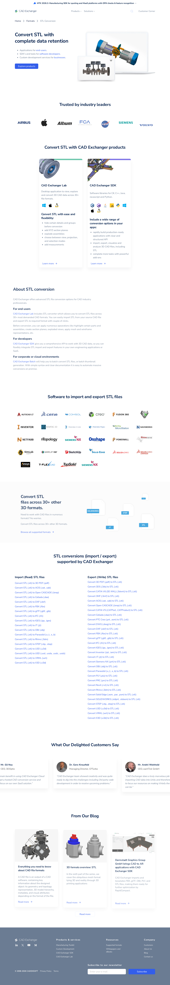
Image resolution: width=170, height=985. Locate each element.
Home (18, 21)
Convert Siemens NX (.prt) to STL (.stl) (107, 661)
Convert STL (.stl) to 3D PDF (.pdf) (32, 583)
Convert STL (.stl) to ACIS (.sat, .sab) (33, 587)
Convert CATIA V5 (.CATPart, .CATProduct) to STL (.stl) (115, 610)
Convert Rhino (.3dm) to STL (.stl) (104, 689)
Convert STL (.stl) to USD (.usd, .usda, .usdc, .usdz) (40, 653)
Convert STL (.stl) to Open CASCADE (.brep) (37, 592)
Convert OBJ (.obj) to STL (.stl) (102, 666)
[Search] (131, 11)
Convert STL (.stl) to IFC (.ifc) (29, 616)
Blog (146, 953)
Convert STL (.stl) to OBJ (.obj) (30, 629)
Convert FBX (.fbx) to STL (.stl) (103, 633)
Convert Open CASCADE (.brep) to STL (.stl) (110, 605)
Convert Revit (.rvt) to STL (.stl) (103, 685)
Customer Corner (147, 11)
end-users (41, 50)
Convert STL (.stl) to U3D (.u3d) (30, 648)
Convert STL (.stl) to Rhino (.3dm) (31, 639)
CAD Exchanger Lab (13, 313)
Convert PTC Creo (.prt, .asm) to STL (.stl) (108, 619)
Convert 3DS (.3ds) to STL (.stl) (103, 586)
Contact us (148, 956)
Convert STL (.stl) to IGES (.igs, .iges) (33, 620)
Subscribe (142, 971)
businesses (59, 57)
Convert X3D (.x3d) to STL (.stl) (103, 718)
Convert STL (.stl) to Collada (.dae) (32, 597)
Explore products (26, 66)
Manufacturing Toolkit (65, 945)
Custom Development (65, 949)
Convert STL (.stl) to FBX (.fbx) (30, 606)
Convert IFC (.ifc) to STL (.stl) (102, 643)
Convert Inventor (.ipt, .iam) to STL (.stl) (107, 652)
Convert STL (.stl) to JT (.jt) (28, 625)
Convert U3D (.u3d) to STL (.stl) (103, 708)
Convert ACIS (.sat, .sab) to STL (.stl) (106, 600)
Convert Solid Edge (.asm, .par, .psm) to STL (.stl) (112, 694)
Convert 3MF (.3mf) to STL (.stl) (103, 596)
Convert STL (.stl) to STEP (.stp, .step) (33, 644)
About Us (148, 949)
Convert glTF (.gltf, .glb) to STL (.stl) (105, 638)
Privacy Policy (45, 971)
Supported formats (114, 945)
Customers (148, 945)
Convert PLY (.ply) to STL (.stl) (102, 675)
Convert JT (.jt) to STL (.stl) (101, 657)
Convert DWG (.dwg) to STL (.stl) (104, 624)
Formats (30, 21)
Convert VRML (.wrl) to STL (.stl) (104, 713)
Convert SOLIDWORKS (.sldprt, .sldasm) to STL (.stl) (114, 699)
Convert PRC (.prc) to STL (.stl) (103, 680)
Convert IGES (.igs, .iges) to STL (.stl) (106, 647)
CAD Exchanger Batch (14, 361)
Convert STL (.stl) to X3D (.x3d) (30, 662)
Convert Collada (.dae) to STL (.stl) (105, 614)
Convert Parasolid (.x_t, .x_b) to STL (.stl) (108, 671)
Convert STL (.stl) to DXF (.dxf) (30, 601)
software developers (49, 53)
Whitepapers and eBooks (113, 950)
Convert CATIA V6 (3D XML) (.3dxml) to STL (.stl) (112, 591)
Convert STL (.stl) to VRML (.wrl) (31, 658)
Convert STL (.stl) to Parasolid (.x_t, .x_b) (35, 634)
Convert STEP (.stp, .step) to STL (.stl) (106, 703)
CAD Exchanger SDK (13, 343)
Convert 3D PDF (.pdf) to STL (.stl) (105, 582)
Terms (56, 971)
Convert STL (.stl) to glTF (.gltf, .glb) (33, 611)
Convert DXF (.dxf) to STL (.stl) (103, 628)
